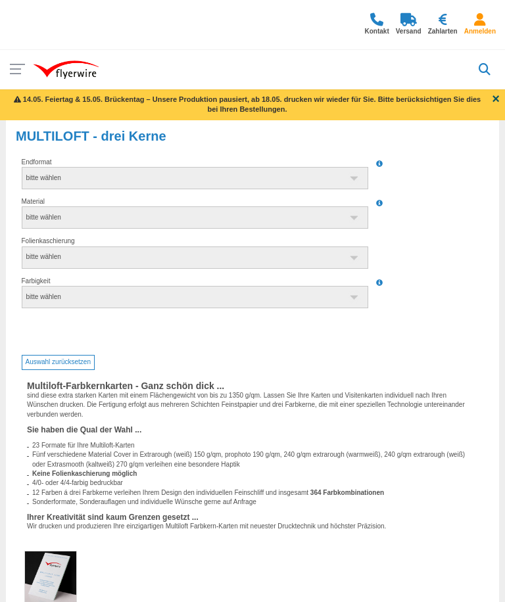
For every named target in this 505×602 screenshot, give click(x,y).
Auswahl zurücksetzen (58, 361)
